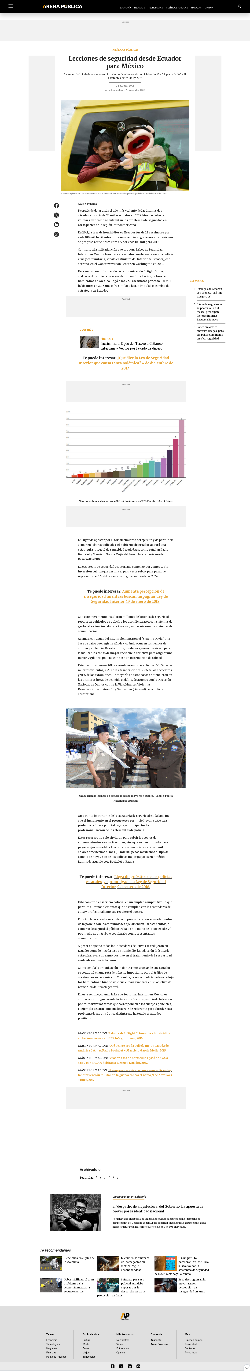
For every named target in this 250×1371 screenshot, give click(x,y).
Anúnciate (156, 1340)
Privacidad (191, 1344)
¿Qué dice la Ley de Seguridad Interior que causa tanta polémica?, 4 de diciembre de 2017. (126, 363)
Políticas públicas (125, 49)
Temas (50, 1334)
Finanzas (196, 7)
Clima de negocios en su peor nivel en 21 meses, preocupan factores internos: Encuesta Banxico (210, 312)
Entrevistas (122, 1348)
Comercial (157, 1334)
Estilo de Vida (91, 1334)
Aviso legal (191, 1352)
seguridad (86, 1177)
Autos (86, 1348)
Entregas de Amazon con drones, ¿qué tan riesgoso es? (209, 292)
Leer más (86, 329)
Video (119, 1344)
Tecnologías (155, 7)
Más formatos (125, 1334)
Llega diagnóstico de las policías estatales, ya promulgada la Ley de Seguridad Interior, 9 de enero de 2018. (129, 881)
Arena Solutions (159, 1344)
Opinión (209, 7)
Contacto (190, 1348)
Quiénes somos (193, 1340)
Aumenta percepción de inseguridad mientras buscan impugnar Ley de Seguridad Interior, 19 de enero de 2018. (126, 596)
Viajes (86, 1352)
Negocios (139, 7)
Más (187, 1334)
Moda (86, 1344)
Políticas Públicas (177, 7)
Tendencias (89, 1356)
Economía (125, 7)
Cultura (86, 1340)
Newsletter (122, 1340)
